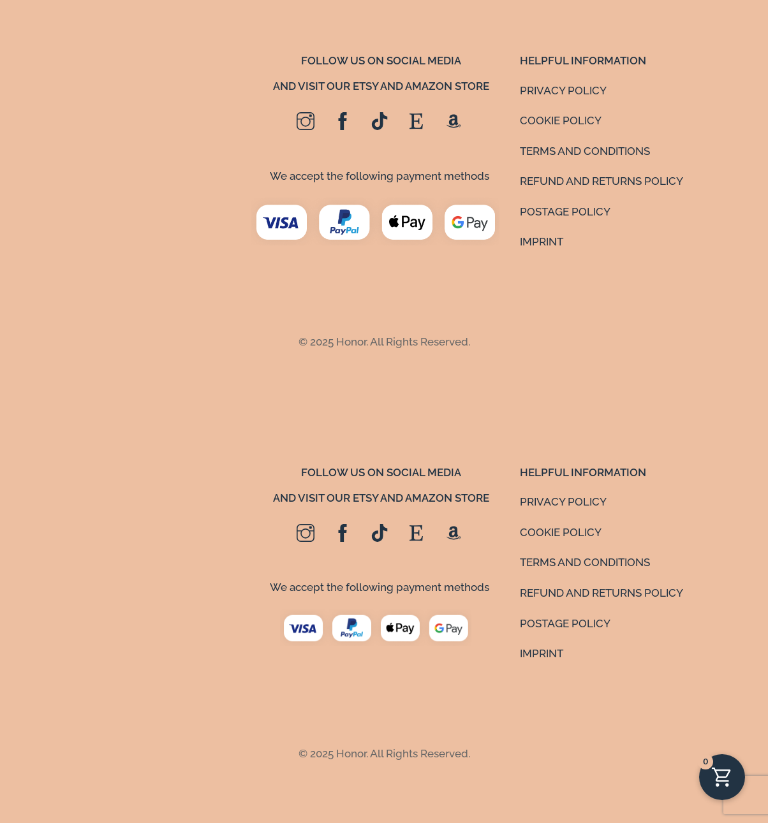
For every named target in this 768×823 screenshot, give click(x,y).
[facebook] (342, 122)
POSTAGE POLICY (565, 211)
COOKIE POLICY (561, 120)
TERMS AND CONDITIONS (585, 151)
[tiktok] (379, 122)
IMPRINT (541, 241)
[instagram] (305, 122)
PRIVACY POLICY (563, 90)
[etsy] (416, 122)
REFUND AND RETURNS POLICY (601, 181)
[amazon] (453, 122)
